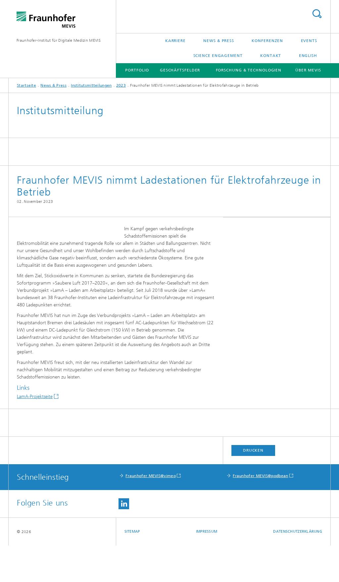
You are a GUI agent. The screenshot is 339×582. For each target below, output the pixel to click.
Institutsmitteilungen (91, 85)
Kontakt (270, 55)
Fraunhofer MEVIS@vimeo (150, 512)
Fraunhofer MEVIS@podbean (260, 512)
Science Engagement (218, 55)
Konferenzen (267, 40)
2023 (121, 85)
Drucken (253, 486)
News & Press (218, 40)
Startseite (26, 85)
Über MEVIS (308, 70)
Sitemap (132, 568)
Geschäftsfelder (180, 70)
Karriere (175, 40)
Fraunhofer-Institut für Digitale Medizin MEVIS (59, 40)
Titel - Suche (317, 13)
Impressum (206, 568)
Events (309, 40)
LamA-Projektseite (35, 433)
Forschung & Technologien (249, 70)
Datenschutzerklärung (297, 568)
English (308, 55)
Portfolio (137, 70)
